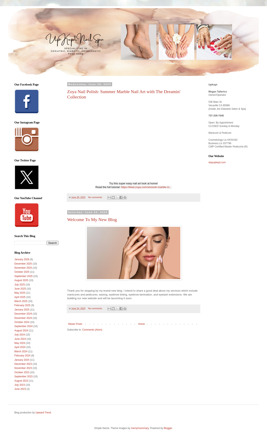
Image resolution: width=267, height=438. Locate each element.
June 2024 (20, 339)
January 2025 (21, 309)
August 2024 (21, 330)
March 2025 (20, 301)
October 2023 (21, 372)
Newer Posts (75, 324)
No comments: (95, 197)
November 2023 (23, 368)
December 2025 (23, 263)
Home (141, 324)
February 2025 (22, 305)
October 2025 (21, 271)
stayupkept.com (217, 162)
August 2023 (21, 380)
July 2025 (19, 284)
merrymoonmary (139, 428)
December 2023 (23, 364)
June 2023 (20, 389)
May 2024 (19, 343)
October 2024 (21, 322)
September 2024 (23, 326)
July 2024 (19, 334)
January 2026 (21, 259)
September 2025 (23, 276)
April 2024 (19, 347)
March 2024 (20, 351)
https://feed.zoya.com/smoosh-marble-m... (146, 187)
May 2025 (19, 292)
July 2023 (19, 384)
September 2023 (23, 376)
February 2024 (22, 355)
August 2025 (21, 280)
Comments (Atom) (92, 329)
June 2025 (20, 288)
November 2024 (23, 318)
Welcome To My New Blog (92, 219)
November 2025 (23, 267)
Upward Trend (43, 412)
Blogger (168, 428)
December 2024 (23, 313)
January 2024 (21, 359)
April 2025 (19, 297)
